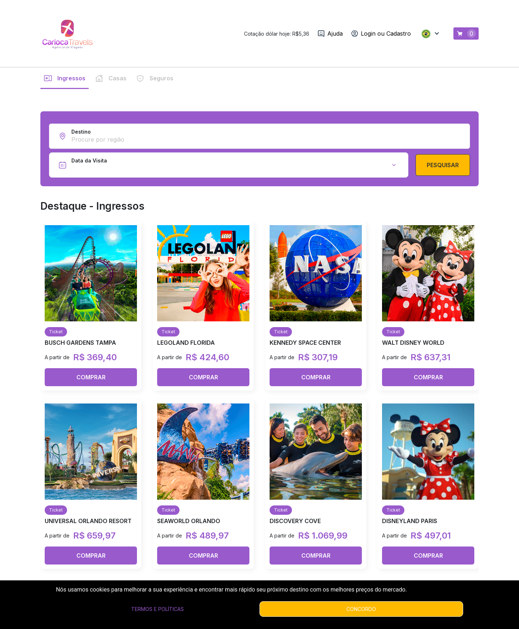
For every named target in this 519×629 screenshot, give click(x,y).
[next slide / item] (514, 163)
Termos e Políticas (157, 609)
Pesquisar (443, 305)
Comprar (91, 517)
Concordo (361, 609)
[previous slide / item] (5, 163)
